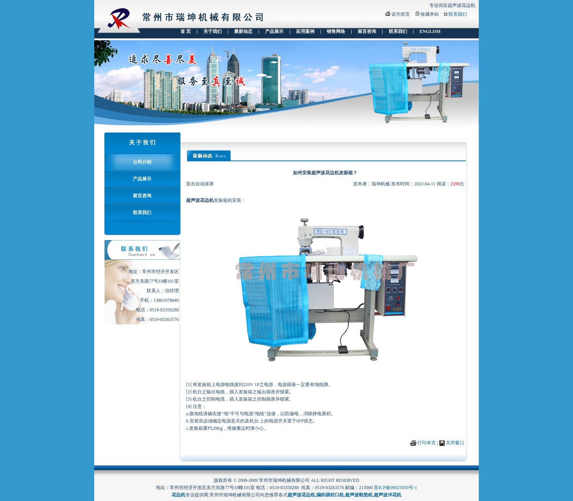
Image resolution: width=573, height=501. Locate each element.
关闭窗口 (455, 442)
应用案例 (305, 31)
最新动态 (243, 31)
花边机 (178, 495)
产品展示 (274, 31)
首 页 (185, 31)
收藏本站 (430, 14)
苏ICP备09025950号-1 (395, 487)
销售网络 (336, 31)
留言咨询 (367, 31)
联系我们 (458, 14)
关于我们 (212, 31)
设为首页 (400, 14)
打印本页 (426, 442)
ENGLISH (429, 31)
